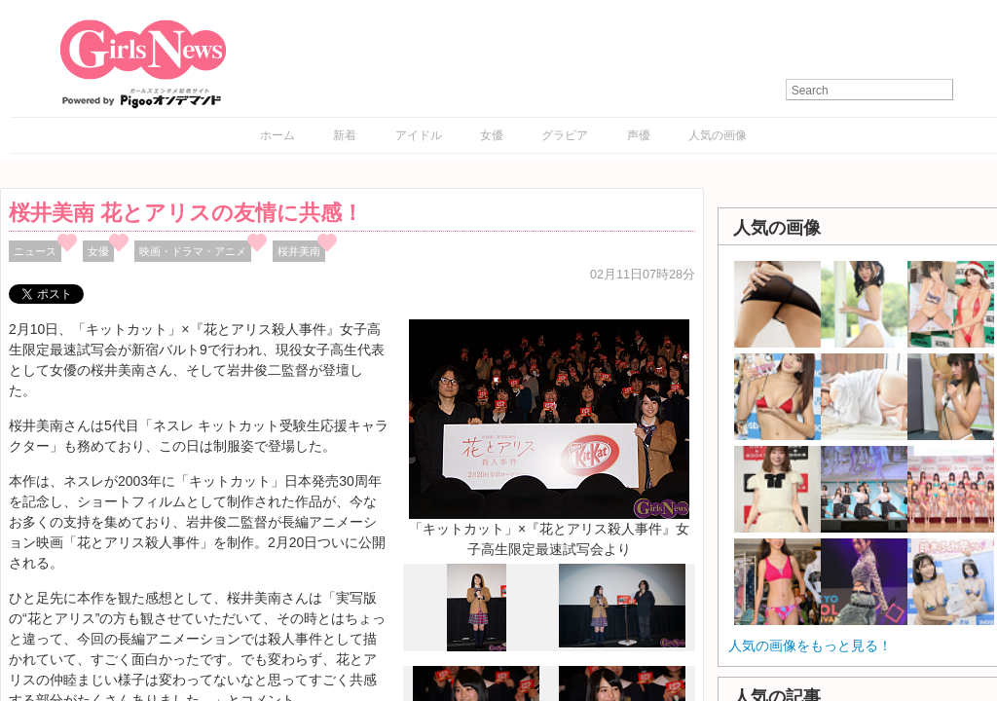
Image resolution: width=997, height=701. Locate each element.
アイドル (418, 135)
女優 (491, 135)
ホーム (277, 135)
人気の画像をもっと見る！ (810, 645)
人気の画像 (717, 135)
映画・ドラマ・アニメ (192, 251)
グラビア (564, 135)
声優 (638, 135)
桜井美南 (298, 251)
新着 (344, 135)
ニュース (35, 251)
